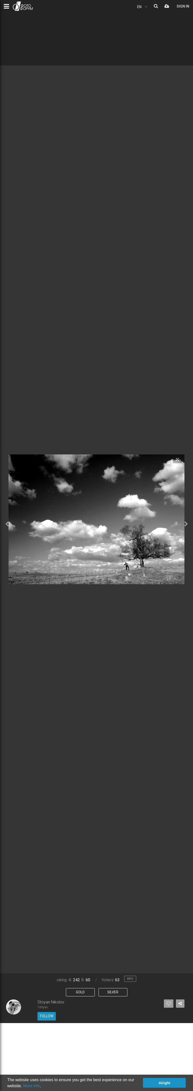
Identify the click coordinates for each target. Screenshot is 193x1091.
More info (31, 1086)
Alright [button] (164, 1083)
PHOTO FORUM (23, 6)
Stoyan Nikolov (50, 1002)
